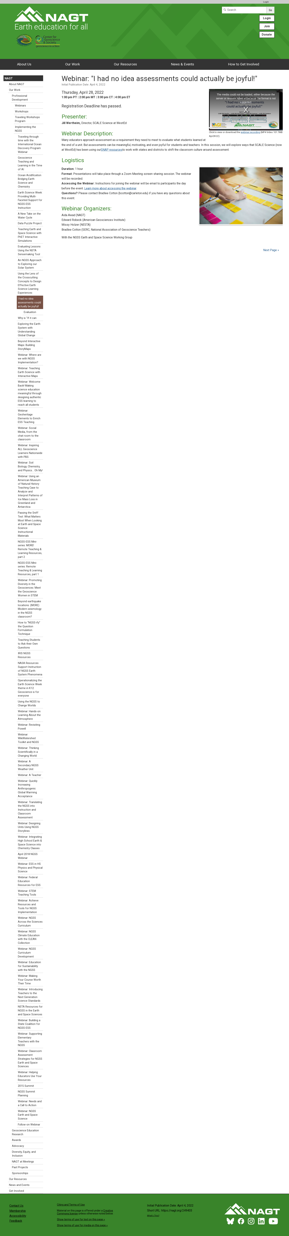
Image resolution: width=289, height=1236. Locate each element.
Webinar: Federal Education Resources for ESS (29, 881)
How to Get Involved (243, 64)
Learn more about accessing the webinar (110, 188)
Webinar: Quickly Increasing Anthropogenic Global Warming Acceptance (27, 788)
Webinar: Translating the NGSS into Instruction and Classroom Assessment (30, 810)
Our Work (72, 64)
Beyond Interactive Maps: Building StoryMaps (29, 345)
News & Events (182, 64)
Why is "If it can (27, 318)
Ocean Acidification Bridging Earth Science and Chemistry (29, 181)
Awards (16, 1140)
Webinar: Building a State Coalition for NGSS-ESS (29, 1024)
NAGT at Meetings (23, 1161)
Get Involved (16, 1191)
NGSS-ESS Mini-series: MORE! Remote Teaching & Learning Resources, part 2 (30, 549)
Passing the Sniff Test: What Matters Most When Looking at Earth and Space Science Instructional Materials (30, 524)
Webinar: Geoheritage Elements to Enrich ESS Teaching (29, 416)
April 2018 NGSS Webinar (28, 856)
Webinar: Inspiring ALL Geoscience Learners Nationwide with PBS (30, 451)
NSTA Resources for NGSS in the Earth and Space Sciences (30, 1010)
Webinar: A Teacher (29, 775)
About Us (24, 64)
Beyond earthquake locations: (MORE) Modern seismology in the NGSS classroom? (29, 609)
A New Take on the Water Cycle (29, 215)
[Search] (244, 10)
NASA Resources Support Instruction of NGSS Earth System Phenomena (30, 669)
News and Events (19, 1185)
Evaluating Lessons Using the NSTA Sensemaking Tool (29, 250)
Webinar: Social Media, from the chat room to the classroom (28, 433)
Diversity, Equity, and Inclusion (24, 1153)
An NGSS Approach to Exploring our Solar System (29, 264)
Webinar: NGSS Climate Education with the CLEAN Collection (29, 937)
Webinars (20, 105)
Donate (267, 34)
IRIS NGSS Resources (24, 655)
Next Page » (270, 250)
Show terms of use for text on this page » (81, 1219)
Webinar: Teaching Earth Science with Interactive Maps (29, 372)
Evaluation (30, 312)
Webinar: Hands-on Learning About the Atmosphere (29, 715)
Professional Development (20, 97)
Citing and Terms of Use (71, 1204)
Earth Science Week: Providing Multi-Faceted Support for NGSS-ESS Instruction (30, 200)
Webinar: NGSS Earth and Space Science (28, 1115)
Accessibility (17, 1216)
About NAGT (16, 84)
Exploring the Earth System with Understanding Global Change (29, 329)
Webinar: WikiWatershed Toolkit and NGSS (28, 738)
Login (266, 2)
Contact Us (16, 1205)
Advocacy (18, 1146)
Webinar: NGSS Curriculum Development (27, 952)
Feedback (15, 1221)
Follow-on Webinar (29, 1124)
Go (270, 10)
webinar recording (250, 132)
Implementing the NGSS (25, 128)
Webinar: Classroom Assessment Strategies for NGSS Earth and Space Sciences (30, 1059)
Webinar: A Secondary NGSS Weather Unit (28, 765)
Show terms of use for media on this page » (82, 1225)
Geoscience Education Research (25, 1132)
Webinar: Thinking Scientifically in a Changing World (28, 752)
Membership (17, 1211)
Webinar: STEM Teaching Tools (27, 892)
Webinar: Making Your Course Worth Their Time (29, 979)
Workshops (21, 111)
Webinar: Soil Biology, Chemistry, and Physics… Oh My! (30, 466)
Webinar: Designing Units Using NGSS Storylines (29, 827)
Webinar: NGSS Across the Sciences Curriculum (30, 921)
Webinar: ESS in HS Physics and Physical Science (30, 867)
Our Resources (125, 64)
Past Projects (20, 1167)
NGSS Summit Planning (26, 1093)
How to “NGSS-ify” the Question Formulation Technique (29, 628)
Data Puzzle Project (30, 223)
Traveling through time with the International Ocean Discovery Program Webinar (29, 144)
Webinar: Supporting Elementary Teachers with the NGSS (30, 1039)
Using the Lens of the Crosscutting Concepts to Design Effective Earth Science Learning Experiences (29, 283)
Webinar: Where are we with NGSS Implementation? (29, 358)
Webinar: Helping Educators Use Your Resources (30, 1076)
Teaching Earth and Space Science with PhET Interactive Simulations (29, 235)
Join (267, 26)
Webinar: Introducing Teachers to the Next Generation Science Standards (30, 995)
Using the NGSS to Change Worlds (29, 703)
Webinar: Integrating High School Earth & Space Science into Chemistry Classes (30, 842)
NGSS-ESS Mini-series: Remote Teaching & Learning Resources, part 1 (30, 568)
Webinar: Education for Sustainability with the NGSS (29, 966)
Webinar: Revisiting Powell (29, 726)
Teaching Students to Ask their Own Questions (29, 643)
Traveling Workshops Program (27, 119)
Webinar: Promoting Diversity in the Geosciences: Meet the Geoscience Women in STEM (30, 588)
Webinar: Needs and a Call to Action (30, 1103)
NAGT (9, 78)
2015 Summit (26, 1086)
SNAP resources (111, 149)
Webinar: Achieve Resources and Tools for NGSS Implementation (28, 906)
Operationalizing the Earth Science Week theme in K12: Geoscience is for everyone (30, 688)
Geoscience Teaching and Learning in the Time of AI (30, 163)
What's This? (153, 1215)
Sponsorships (20, 1173)
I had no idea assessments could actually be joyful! (29, 302)
